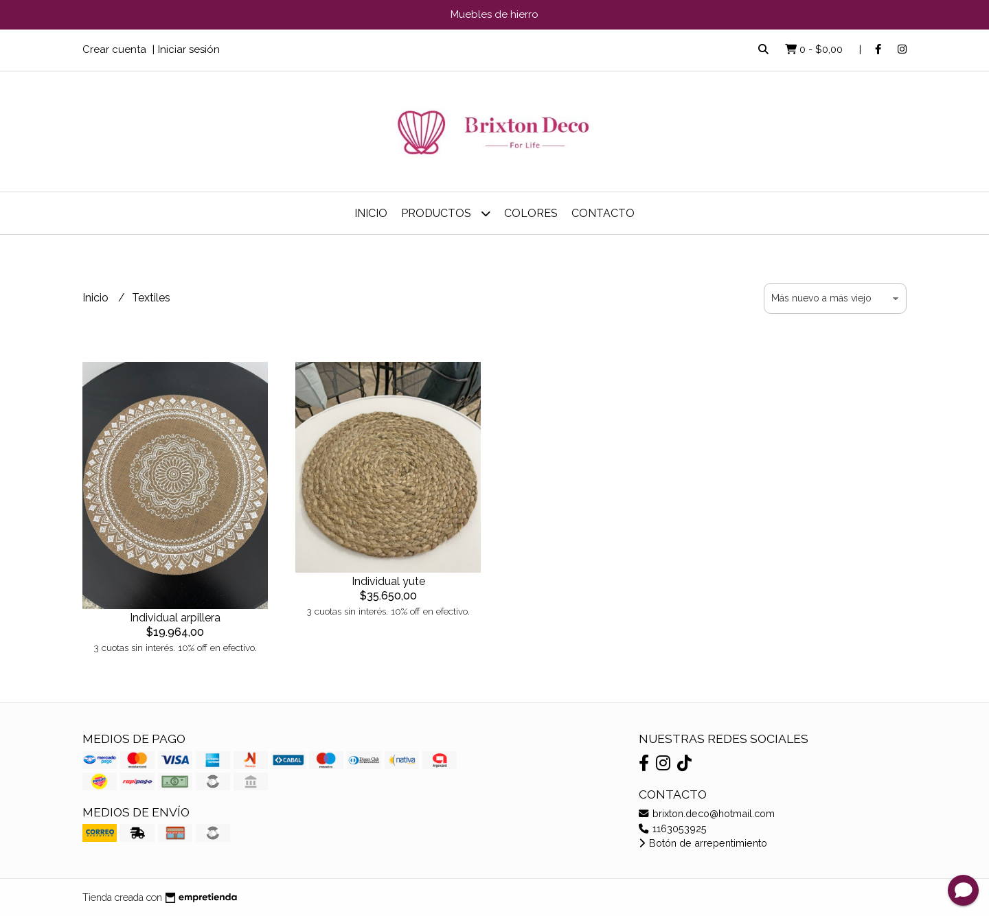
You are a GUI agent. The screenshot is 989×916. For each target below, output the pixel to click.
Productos (445, 213)
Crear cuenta (114, 49)
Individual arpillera (175, 617)
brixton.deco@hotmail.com (707, 813)
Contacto (603, 213)
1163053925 (673, 828)
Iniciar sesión (189, 49)
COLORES (531, 213)
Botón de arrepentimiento (703, 843)
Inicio (370, 213)
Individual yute (388, 581)
